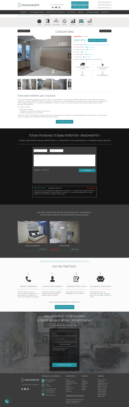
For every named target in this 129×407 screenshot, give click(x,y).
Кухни (83, 379)
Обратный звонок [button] (80, 7)
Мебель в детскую (102, 384)
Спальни (36, 15)
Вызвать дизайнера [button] (80, 3)
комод (87, 44)
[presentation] (46, 178)
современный (88, 57)
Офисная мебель (102, 391)
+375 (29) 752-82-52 (50, 392)
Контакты (105, 12)
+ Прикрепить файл (64, 344)
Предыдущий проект (24, 31)
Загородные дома (37, 12)
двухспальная (91, 47)
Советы (80, 12)
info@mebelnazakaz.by (50, 395)
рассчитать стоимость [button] (97, 40)
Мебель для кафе (102, 394)
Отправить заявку (64, 365)
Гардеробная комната (103, 383)
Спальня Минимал (32, 246)
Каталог (24, 12)
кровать (92, 44)
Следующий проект (105, 31)
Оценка (37, 170)
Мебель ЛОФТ (101, 396)
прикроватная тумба (100, 44)
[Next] (19, 55)
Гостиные (84, 386)
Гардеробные (85, 383)
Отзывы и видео (92, 12)
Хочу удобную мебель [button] (64, 307)
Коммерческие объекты (55, 12)
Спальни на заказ (64, 122)
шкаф (107, 44)
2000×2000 (90, 54)
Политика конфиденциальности (73, 401)
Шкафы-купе (101, 381)
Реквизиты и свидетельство (72, 403)
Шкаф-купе (84, 381)
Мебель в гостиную (102, 386)
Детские (84, 384)
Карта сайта (69, 391)
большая (84, 52)
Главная (20, 15)
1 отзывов (85, 36)
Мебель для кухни (102, 379)
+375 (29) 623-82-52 (50, 390)
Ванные (83, 389)
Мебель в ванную (102, 389)
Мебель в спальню (102, 388)
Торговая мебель (102, 393)
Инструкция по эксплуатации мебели (75, 399)
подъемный (91, 49)
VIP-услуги (71, 12)
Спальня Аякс (64, 246)
